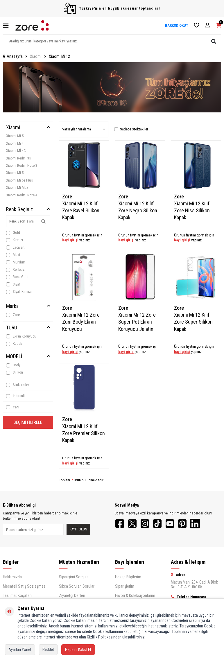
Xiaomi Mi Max (17, 187)
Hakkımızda (12, 579)
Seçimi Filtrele (28, 423)
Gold (13, 232)
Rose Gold (17, 277)
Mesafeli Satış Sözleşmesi (24, 588)
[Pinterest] (193, 524)
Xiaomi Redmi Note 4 (21, 195)
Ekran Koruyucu (21, 336)
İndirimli (15, 396)
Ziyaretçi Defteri (72, 597)
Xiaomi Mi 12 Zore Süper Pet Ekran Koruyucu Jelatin (137, 322)
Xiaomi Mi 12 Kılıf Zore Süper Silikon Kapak (193, 322)
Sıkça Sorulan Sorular (76, 588)
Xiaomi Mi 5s (15, 173)
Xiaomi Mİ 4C (16, 150)
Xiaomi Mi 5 (15, 136)
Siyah (13, 284)
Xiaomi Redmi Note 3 (21, 165)
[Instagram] (149, 524)
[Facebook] (120, 524)
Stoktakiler (17, 385)
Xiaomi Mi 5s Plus (19, 180)
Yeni (12, 407)
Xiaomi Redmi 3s (18, 158)
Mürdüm (16, 262)
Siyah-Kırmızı (19, 291)
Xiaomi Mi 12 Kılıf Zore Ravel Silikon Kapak (80, 210)
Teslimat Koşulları (17, 597)
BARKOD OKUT (176, 25)
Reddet (48, 649)
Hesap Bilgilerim (128, 579)
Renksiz (15, 269)
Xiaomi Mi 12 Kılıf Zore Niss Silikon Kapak (192, 210)
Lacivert (15, 247)
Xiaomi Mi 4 (15, 143)
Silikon (14, 372)
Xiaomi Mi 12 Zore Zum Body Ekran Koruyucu (81, 322)
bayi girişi (70, 240)
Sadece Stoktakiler (131, 129)
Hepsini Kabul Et (78, 649)
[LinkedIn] (208, 524)
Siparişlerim (124, 588)
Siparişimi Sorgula (74, 579)
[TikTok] (164, 524)
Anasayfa (13, 56)
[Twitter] (135, 524)
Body (13, 365)
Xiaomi (36, 56)
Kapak (14, 343)
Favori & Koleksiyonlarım (135, 597)
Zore (13, 315)
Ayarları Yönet (19, 649)
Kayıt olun (78, 530)
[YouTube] (178, 524)
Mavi (13, 254)
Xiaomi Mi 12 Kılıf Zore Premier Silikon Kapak (83, 433)
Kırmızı (14, 240)
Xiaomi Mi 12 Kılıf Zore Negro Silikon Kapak (137, 210)
